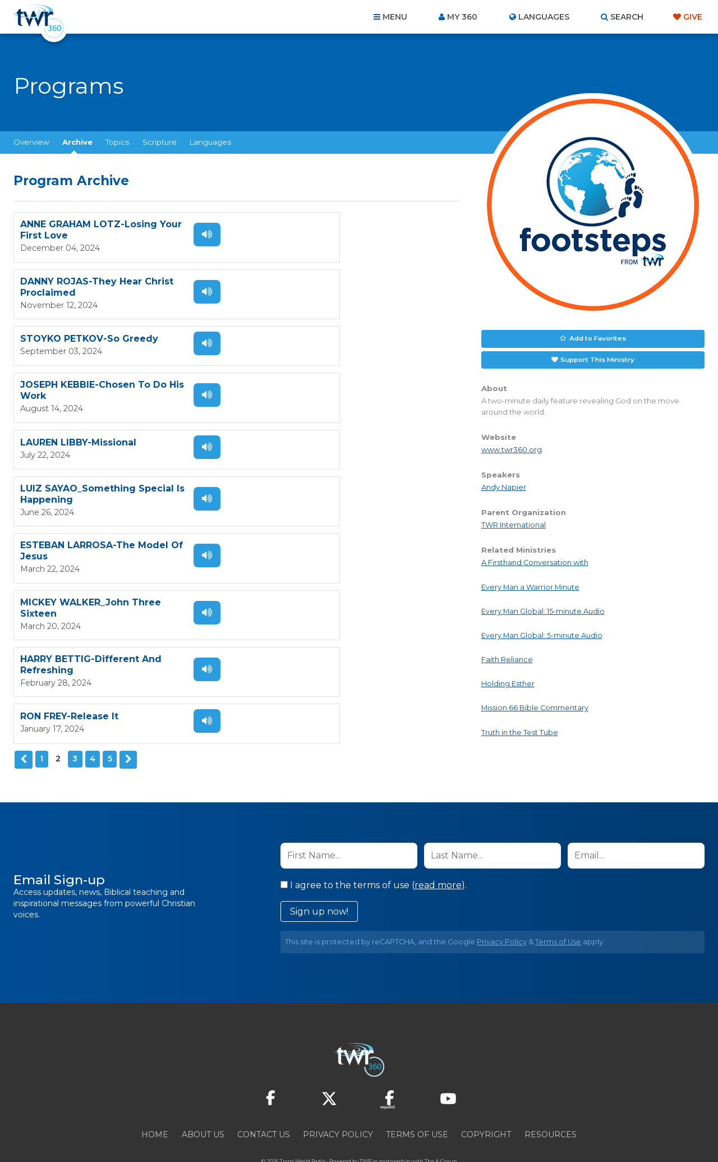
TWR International (513, 523)
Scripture (159, 141)
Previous (23, 501)
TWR (365, 1128)
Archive (77, 141)
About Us (203, 1101)
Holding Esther (508, 682)
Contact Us (263, 1101)
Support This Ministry (596, 358)
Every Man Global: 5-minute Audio (541, 633)
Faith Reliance (507, 658)
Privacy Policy (502, 908)
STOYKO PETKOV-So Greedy (89, 286)
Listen (197, 234)
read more (438, 852)
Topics (117, 141)
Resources (550, 1101)
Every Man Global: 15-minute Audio (543, 609)
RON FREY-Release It (296, 454)
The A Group (441, 1128)
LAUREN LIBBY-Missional (78, 342)
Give (692, 17)
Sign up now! (319, 878)
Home (154, 1101)
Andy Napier (503, 485)
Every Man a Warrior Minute (530, 585)
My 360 (462, 17)
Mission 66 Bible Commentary (534, 706)
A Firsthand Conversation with (534, 561)
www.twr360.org (511, 447)
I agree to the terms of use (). (373, 852)
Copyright (486, 1101)
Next (126, 501)
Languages (210, 141)
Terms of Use (558, 908)
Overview (31, 141)
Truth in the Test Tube (519, 730)
